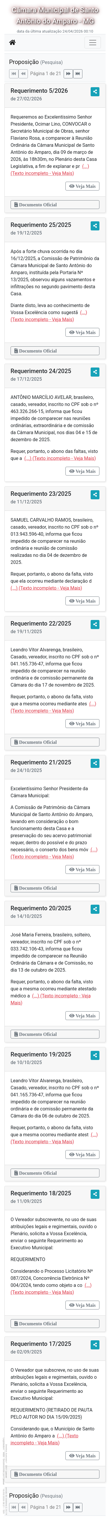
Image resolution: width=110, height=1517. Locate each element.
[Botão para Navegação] (92, 42)
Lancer (6, 1474)
